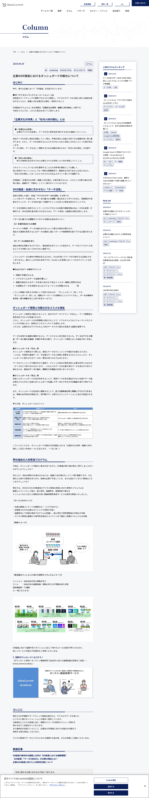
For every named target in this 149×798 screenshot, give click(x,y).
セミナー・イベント (99, 10)
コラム (69, 10)
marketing (54, 70)
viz (122, 4)
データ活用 (119, 191)
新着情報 (87, 4)
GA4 (105, 241)
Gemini (113, 132)
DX (46, 70)
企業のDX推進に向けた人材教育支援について (33, 762)
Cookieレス (108, 187)
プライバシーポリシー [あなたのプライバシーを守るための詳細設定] (57, 785)
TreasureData (120, 187)
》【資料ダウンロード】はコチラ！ (28, 657)
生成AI (106, 110)
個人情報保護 (108, 277)
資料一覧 (104, 4)
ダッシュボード (79, 70)
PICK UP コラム (65, 70)
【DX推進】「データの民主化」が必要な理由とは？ (35, 758)
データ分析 (107, 87)
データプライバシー (110, 271)
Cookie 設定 (111, 780)
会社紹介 (116, 10)
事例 (59, 10)
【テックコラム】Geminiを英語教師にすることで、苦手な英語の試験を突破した (117, 126)
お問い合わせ (140, 3)
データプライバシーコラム (113, 274)
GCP (110, 161)
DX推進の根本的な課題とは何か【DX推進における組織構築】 (40, 755)
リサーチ (81, 10)
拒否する (111, 786)
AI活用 (106, 132)
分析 (115, 87)
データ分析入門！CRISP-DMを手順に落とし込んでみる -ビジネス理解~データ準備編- (118, 81)
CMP (105, 267)
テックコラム (108, 106)
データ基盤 (118, 161)
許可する (111, 793)
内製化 (90, 70)
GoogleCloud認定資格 (111, 136)
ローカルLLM (120, 106)
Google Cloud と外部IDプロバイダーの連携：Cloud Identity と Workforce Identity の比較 (117, 155)
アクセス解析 (108, 191)
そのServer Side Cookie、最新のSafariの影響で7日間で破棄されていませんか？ (117, 180)
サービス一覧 (47, 10)
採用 (127, 10)
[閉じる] (145, 786)
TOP (14, 52)
